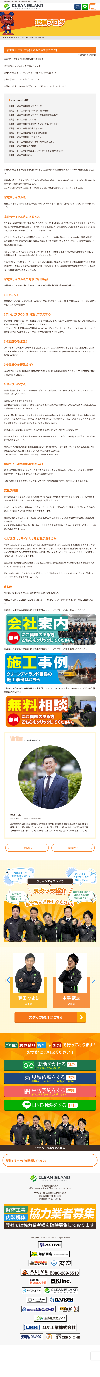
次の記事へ (80, 847)
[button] (7, 980)
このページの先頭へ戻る (50, 1148)
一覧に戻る (20, 847)
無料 (72, 1064)
